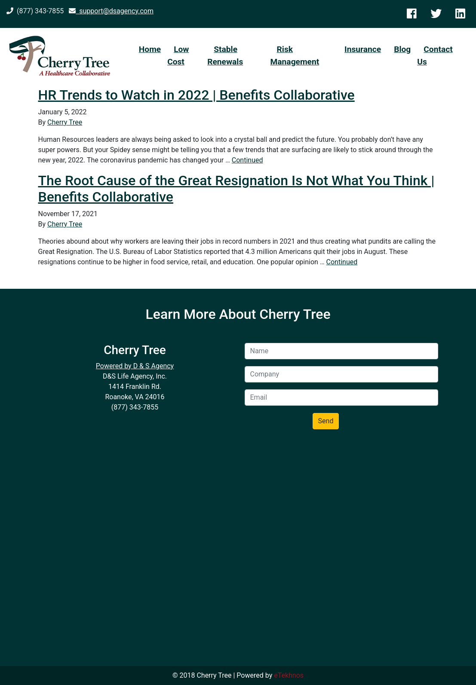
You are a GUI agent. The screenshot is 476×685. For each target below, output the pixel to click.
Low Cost (178, 55)
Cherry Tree (64, 122)
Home (150, 49)
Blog (402, 49)
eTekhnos (289, 675)
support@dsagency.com (111, 11)
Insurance (362, 49)
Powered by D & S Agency (135, 366)
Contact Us (434, 55)
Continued (247, 160)
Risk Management (294, 55)
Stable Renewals (225, 55)
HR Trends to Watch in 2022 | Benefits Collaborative (196, 95)
